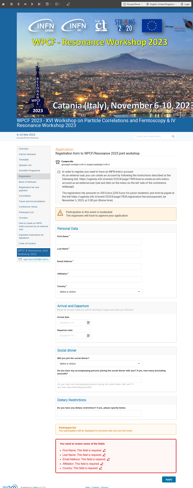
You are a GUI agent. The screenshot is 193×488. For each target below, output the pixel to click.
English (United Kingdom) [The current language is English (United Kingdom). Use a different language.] (162, 4)
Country (61, 286)
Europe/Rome (133, 4)
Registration (25, 176)
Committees (25, 196)
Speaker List (25, 165)
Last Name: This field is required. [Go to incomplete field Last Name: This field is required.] (82, 454)
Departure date (65, 330)
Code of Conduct (27, 243)
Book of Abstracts (27, 182)
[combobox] (99, 292)
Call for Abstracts (27, 154)
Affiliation (62, 273)
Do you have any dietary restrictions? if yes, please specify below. (91, 408)
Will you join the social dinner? (73, 358)
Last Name (62, 249)
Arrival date (63, 317)
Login (187, 4)
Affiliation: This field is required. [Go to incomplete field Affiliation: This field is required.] (81, 463)
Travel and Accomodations (32, 201)
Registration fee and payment (29, 189)
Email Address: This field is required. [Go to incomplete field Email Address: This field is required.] (84, 459)
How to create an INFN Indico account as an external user (33, 226)
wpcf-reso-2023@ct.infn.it (36, 259)
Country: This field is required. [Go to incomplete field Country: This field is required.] (80, 468)
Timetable (24, 159)
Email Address (64, 261)
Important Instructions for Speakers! (31, 236)
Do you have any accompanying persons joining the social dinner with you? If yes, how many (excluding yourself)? (111, 372)
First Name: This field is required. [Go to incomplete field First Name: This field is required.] (82, 450)
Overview (23, 148)
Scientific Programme (29, 170)
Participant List (26, 212)
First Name (63, 236)
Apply (169, 479)
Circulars (23, 218)
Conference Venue (28, 206)
